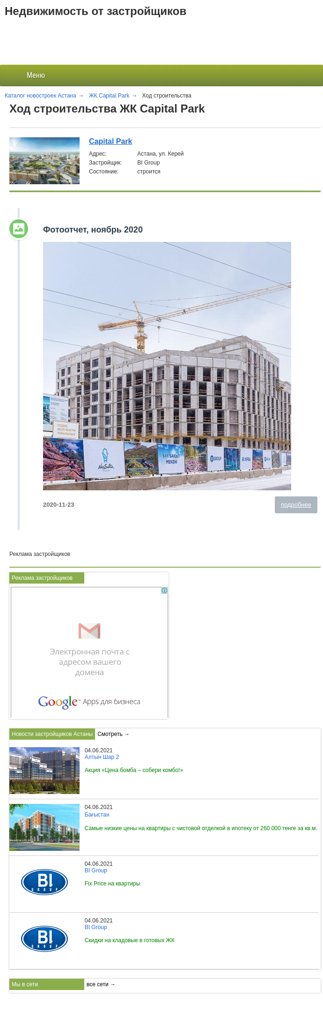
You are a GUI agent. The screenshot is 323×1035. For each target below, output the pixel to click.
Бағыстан (97, 814)
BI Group (96, 870)
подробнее (296, 504)
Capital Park (110, 141)
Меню (28, 75)
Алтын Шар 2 (102, 757)
